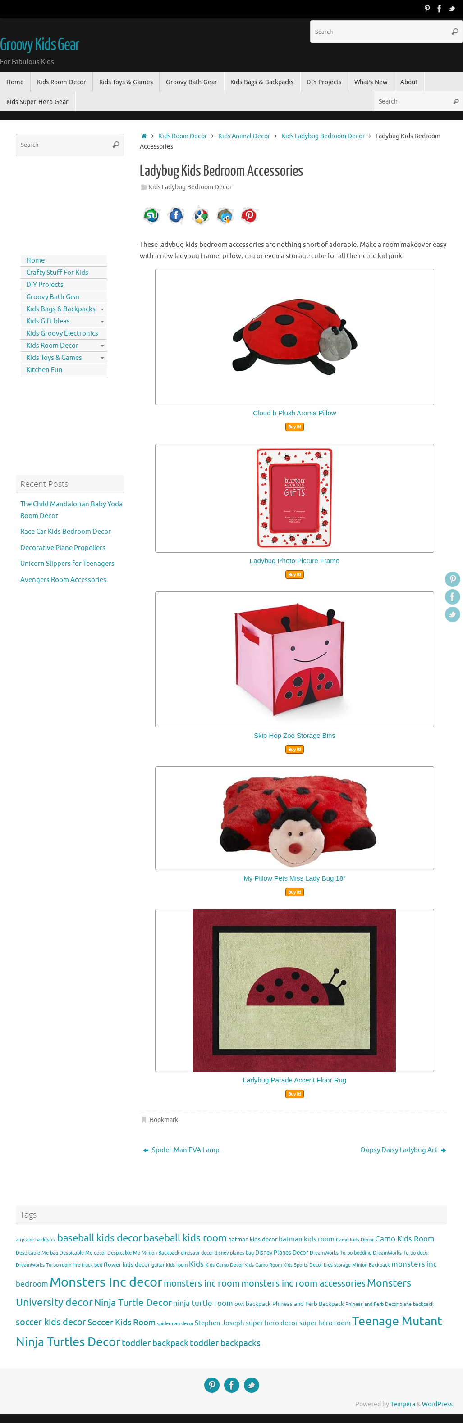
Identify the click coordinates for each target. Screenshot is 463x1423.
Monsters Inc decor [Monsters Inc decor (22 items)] (106, 1282)
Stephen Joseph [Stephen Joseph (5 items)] (219, 1323)
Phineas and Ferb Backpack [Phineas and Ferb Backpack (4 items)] (308, 1304)
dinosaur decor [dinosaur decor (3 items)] (197, 1253)
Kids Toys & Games (54, 358)
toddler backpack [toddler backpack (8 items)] (155, 1343)
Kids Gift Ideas (48, 321)
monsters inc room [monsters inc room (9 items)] (202, 1283)
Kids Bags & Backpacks (61, 309)
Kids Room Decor (182, 136)
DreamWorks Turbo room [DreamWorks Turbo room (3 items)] (43, 1265)
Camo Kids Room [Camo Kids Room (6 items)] (405, 1239)
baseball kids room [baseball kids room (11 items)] (185, 1238)
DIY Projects (45, 285)
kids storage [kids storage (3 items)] (337, 1265)
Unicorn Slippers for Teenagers (67, 563)
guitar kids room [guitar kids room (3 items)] (169, 1265)
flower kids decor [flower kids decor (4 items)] (127, 1264)
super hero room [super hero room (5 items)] (325, 1323)
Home (35, 260)
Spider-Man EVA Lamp (181, 1150)
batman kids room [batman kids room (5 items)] (307, 1239)
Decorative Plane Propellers (62, 548)
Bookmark (164, 1120)
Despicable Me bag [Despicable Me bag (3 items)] (37, 1253)
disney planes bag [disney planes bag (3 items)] (234, 1253)
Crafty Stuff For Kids (57, 272)
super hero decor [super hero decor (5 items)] (272, 1323)
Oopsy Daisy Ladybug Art (403, 1150)
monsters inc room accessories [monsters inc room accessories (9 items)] (303, 1283)
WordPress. (438, 1404)
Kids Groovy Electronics (62, 333)
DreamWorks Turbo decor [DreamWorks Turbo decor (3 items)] (401, 1253)
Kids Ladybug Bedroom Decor (323, 136)
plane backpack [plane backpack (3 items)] (416, 1304)
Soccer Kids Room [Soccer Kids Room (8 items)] (121, 1322)
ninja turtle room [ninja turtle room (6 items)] (203, 1303)
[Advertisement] (56, 203)
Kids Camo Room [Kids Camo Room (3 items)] (263, 1265)
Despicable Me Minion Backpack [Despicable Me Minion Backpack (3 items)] (143, 1253)
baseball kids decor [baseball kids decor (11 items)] (99, 1238)
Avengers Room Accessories (63, 580)
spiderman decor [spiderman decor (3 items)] (175, 1324)
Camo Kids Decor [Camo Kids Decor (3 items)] (355, 1240)
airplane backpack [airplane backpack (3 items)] (36, 1240)
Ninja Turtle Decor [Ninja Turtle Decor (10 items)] (133, 1302)
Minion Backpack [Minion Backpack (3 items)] (371, 1265)
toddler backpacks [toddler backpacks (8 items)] (225, 1343)
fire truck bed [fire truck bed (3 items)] (87, 1265)
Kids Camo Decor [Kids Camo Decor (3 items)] (224, 1265)
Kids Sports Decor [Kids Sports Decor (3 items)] (302, 1265)
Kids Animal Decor (244, 136)
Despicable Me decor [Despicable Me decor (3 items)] (83, 1253)
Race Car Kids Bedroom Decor (65, 531)
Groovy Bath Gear (53, 297)
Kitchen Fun (44, 370)
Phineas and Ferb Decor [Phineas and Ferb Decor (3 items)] (371, 1304)
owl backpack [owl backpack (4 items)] (252, 1304)
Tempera (402, 1404)
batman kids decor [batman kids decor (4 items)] (252, 1239)
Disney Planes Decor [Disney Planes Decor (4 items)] (281, 1252)
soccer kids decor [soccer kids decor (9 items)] (51, 1322)
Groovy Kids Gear (39, 45)
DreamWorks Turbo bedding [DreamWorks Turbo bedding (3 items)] (340, 1253)
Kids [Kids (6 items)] (196, 1264)
